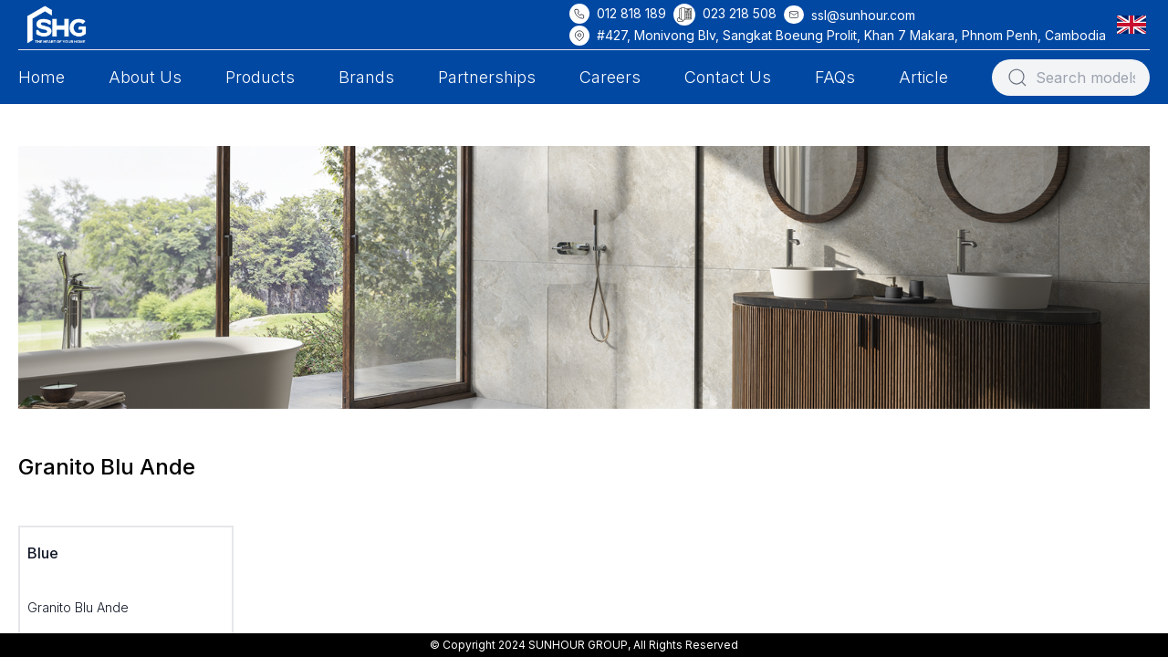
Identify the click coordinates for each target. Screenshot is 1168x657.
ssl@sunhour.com (863, 15)
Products (260, 77)
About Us (145, 77)
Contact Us (727, 77)
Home (41, 77)
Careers (610, 77)
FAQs (835, 77)
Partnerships (487, 77)
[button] (1135, 24)
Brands (366, 77)
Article (923, 77)
